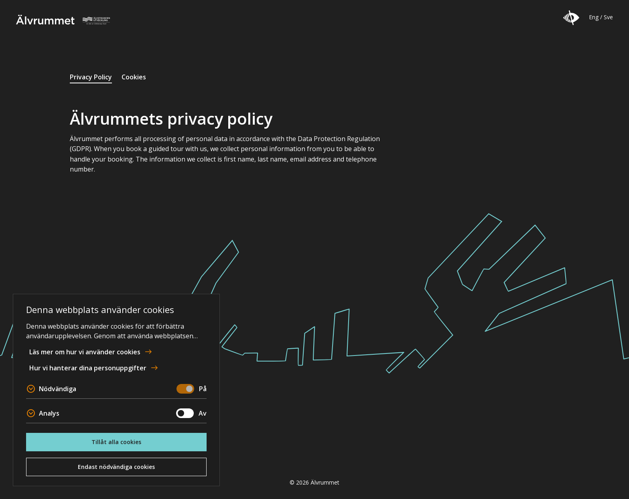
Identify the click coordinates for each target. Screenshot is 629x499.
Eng (594, 17)
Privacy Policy (91, 77)
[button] (571, 18)
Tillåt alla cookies (116, 442)
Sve (608, 17)
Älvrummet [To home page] (63, 19)
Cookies (134, 77)
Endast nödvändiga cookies (116, 467)
